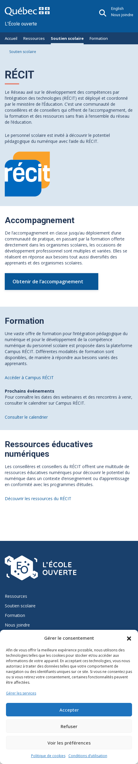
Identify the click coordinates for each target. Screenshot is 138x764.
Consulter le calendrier (26, 417)
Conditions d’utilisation (87, 755)
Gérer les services (21, 693)
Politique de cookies (48, 755)
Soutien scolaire (67, 38)
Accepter (69, 710)
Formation (99, 38)
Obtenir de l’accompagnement (48, 281)
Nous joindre (122, 15)
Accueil (11, 38)
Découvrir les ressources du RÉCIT (38, 498)
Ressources (34, 38)
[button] (129, 638)
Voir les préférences (69, 743)
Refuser (69, 726)
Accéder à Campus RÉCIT (29, 377)
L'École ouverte (21, 24)
